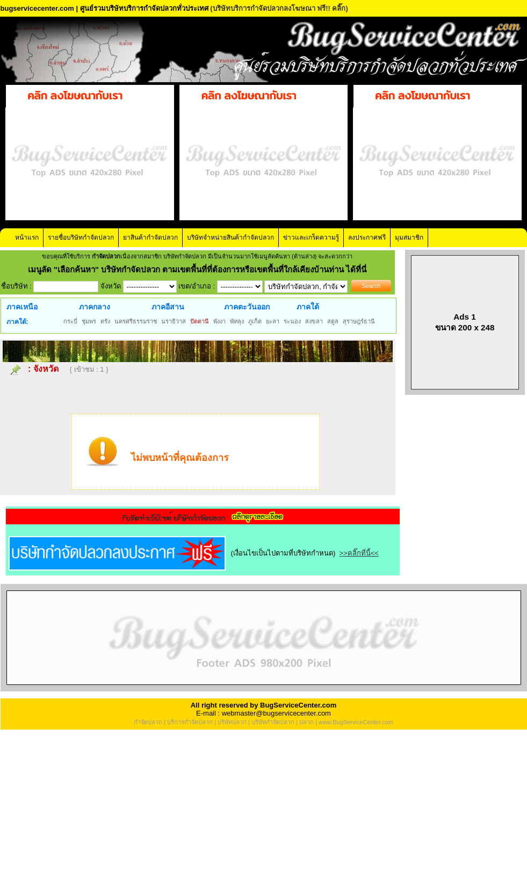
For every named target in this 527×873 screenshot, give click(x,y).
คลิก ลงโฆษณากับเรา (74, 96)
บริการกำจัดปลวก (190, 722)
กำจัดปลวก (148, 722)
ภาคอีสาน (167, 306)
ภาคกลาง (94, 306)
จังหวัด (46, 368)
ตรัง (105, 321)
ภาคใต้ (308, 306)
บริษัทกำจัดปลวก (272, 722)
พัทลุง (237, 321)
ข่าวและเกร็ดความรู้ (311, 237)
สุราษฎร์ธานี (359, 321)
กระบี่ (70, 321)
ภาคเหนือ (22, 306)
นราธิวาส (173, 321)
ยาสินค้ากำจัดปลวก (150, 237)
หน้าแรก (27, 237)
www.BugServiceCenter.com (356, 722)
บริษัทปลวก (232, 722)
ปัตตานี (199, 321)
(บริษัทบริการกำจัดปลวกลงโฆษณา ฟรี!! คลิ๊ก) (279, 8)
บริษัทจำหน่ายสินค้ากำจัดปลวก (230, 237)
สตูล (332, 321)
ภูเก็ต (255, 321)
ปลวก (306, 722)
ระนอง (292, 321)
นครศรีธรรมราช (135, 321)
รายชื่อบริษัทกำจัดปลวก (81, 237)
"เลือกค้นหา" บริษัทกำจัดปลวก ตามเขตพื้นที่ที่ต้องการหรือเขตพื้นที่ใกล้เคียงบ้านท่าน (200, 269)
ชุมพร (89, 321)
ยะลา (272, 321)
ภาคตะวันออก (247, 306)
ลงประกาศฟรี (367, 237)
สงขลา (314, 321)
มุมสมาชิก (409, 237)
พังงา (219, 321)
